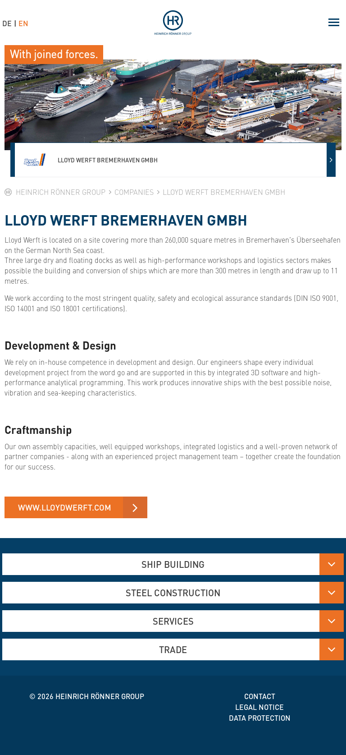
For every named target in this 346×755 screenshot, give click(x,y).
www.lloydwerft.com (64, 507)
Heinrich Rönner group (99, 696)
